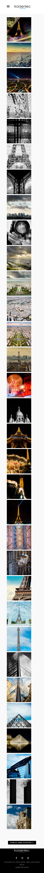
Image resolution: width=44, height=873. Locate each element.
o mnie (32, 862)
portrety (17, 862)
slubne (28, 862)
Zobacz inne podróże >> (22, 842)
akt (14, 862)
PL (23, 864)
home (5, 862)
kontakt (37, 862)
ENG (21, 864)
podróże (23, 862)
